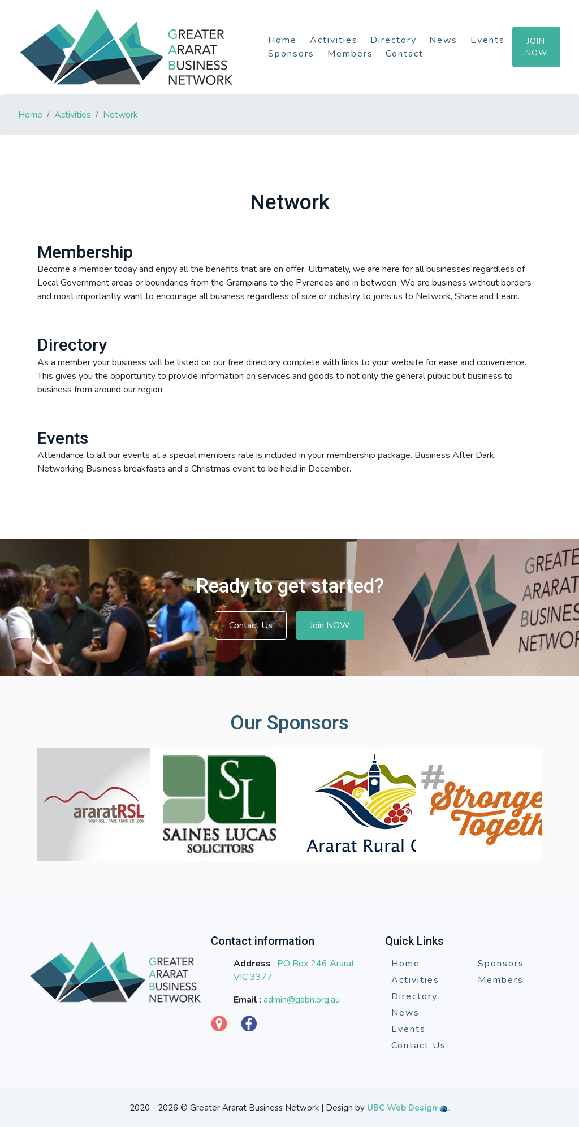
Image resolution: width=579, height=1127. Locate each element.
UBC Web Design (402, 1107)
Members (350, 54)
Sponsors (291, 54)
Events (487, 40)
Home (282, 40)
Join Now (536, 47)
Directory (393, 40)
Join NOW (330, 625)
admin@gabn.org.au (301, 1000)
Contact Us (251, 625)
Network (120, 115)
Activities (334, 40)
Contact (405, 54)
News (443, 40)
